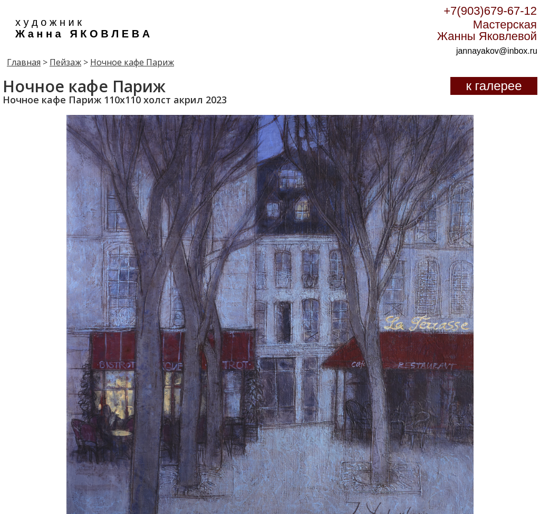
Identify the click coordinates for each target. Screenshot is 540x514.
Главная (24, 62)
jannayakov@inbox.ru (496, 50)
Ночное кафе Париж (132, 62)
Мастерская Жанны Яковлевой (487, 30)
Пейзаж (65, 62)
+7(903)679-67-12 (490, 10)
